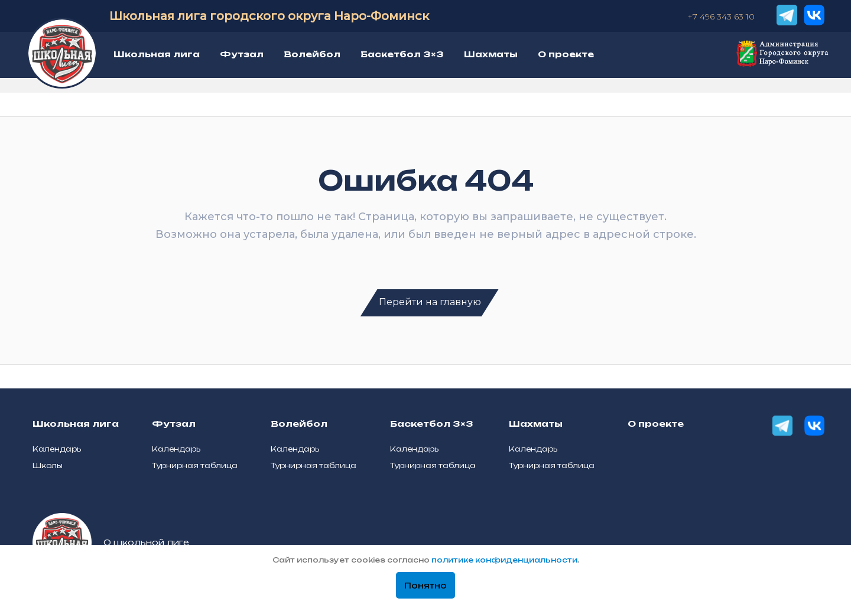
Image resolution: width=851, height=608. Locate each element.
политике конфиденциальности (504, 559)
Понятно (425, 585)
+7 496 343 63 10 (721, 16)
